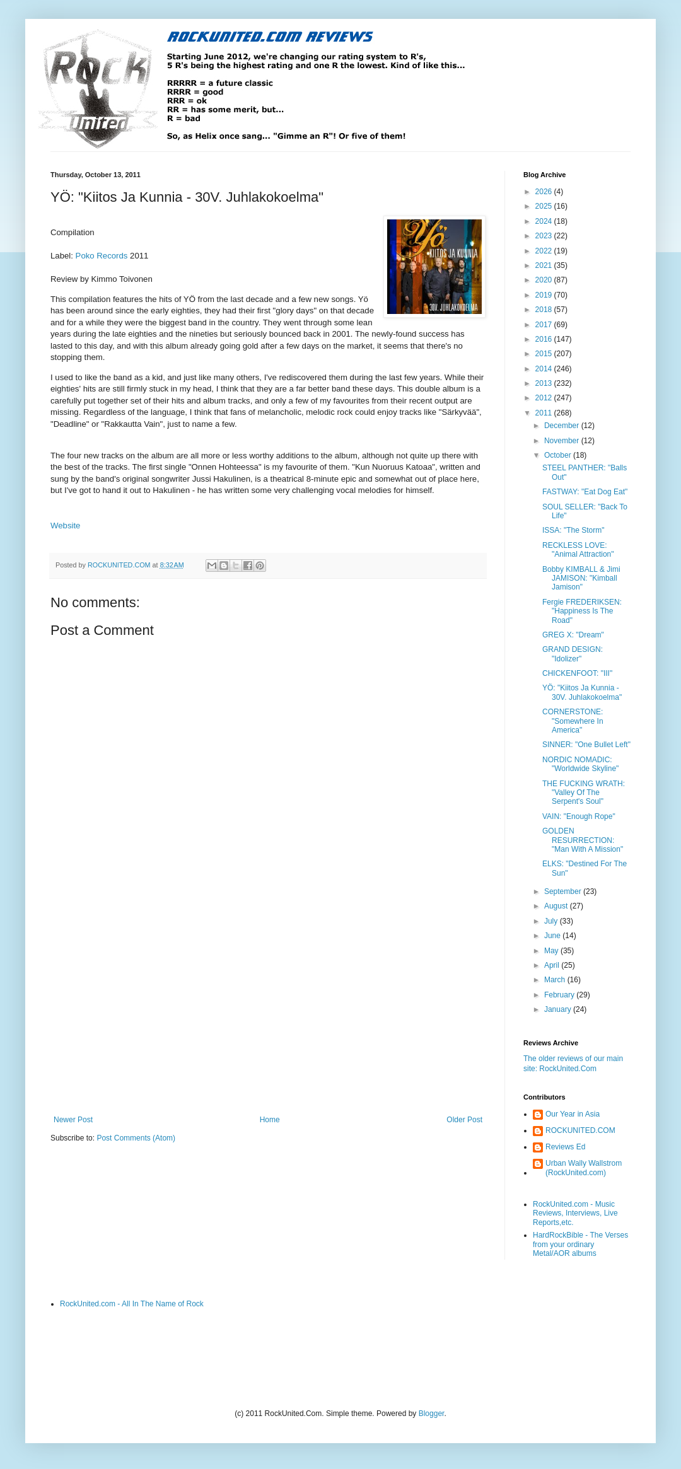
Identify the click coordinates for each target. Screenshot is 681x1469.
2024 (544, 221)
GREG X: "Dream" (573, 634)
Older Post (464, 1119)
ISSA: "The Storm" (573, 530)
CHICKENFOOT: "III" (577, 673)
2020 (544, 280)
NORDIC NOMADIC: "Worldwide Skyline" (580, 764)
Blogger (432, 1413)
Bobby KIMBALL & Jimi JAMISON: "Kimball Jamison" (581, 578)
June (553, 935)
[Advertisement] (268, 1011)
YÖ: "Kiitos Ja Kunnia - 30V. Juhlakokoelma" (582, 692)
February (560, 994)
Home (270, 1119)
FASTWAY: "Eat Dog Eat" (584, 491)
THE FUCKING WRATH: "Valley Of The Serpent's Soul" (583, 792)
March (556, 979)
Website (65, 525)
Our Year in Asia (572, 1114)
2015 (544, 353)
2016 (544, 339)
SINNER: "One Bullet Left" (586, 744)
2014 (544, 368)
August (557, 906)
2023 (544, 235)
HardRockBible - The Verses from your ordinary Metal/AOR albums (580, 1244)
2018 (544, 309)
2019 (544, 295)
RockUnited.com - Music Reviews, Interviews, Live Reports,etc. (575, 1213)
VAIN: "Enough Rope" (578, 816)
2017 (544, 324)
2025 (544, 206)
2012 (544, 397)
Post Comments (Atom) (135, 1138)
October (558, 455)
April (552, 965)
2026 (544, 191)
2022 (544, 251)
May (552, 950)
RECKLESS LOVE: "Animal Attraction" (578, 550)
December (562, 425)
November (562, 440)
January (558, 1009)
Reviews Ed (565, 1146)
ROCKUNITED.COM (580, 1130)
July (552, 921)
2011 (544, 413)
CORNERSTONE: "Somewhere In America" (572, 720)
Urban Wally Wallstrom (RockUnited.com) (583, 1167)
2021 (544, 265)
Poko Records (102, 255)
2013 (544, 383)
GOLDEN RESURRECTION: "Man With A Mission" (582, 840)
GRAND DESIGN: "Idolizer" (572, 654)
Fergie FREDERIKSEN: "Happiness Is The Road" (582, 611)
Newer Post (73, 1119)
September (563, 891)
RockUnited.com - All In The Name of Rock (132, 1303)
